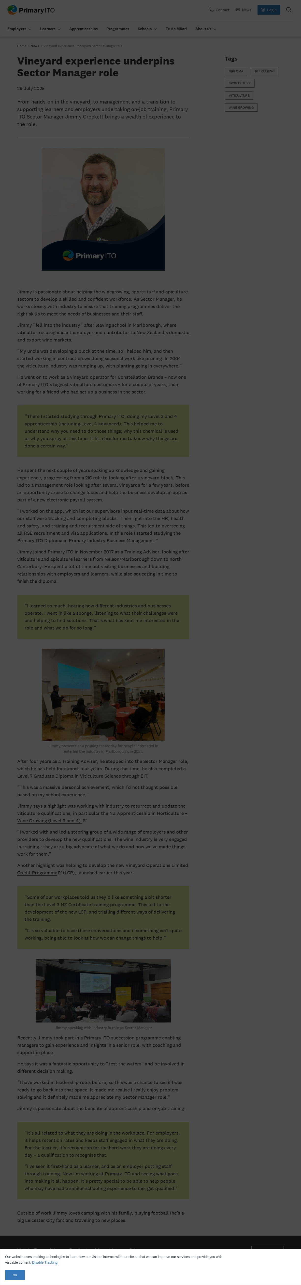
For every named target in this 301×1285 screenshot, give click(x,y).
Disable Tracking (45, 1262)
